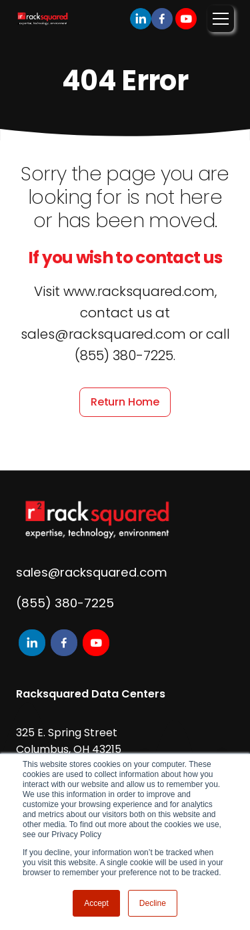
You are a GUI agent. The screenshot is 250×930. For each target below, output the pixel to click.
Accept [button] (96, 903)
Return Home (125, 402)
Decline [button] (152, 903)
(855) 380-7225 (65, 603)
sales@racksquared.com (91, 572)
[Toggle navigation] (220, 18)
